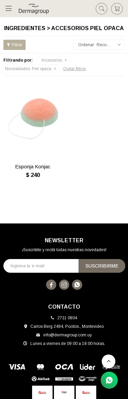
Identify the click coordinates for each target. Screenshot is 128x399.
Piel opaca (28, 68)
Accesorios (51, 60)
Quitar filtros (74, 68)
